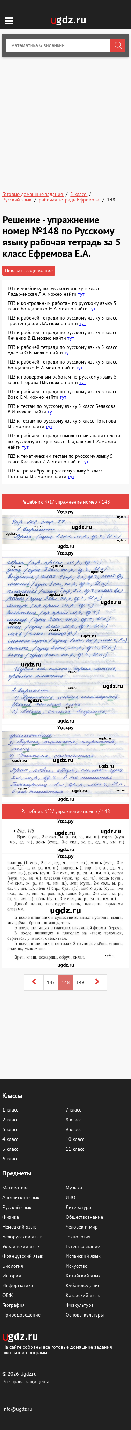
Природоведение (21, 1315)
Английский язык (20, 1197)
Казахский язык (83, 1295)
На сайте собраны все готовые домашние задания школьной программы (57, 1349)
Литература (78, 1207)
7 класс (73, 1110)
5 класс (10, 1149)
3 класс (10, 1129)
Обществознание (84, 1217)
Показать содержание (29, 270)
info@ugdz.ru (17, 1409)
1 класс (10, 1110)
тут (81, 294)
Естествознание (83, 1246)
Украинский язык (21, 1246)
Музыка (74, 1188)
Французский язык (22, 1256)
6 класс (10, 1159)
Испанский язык (83, 1256)
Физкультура (80, 1305)
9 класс (73, 1129)
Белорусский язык (22, 1236)
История (11, 1276)
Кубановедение (83, 1285)
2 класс (10, 1119)
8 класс (73, 1119)
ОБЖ (7, 1295)
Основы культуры (85, 1315)
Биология (12, 1266)
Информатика (17, 1285)
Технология (78, 1236)
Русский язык (16, 1207)
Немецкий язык (19, 1227)
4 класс (10, 1139)
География (13, 1305)
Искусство (77, 1266)
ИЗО (70, 1197)
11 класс (75, 1149)
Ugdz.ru (28, 1374)
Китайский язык (83, 1276)
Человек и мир (82, 1227)
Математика (15, 1188)
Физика (10, 1217)
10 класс (75, 1139)
